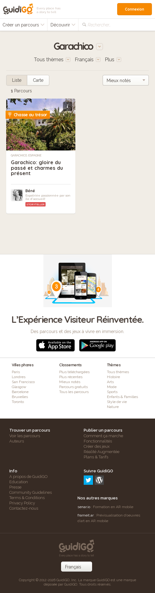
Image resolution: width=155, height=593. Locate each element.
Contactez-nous (23, 508)
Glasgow (19, 387)
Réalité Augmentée (101, 451)
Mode (112, 387)
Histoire (113, 377)
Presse (15, 487)
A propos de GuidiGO (28, 476)
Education (18, 481)
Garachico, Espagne (26, 155)
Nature (113, 407)
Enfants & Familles (122, 397)
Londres (18, 377)
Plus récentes (70, 377)
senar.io (84, 507)
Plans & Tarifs (96, 457)
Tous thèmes (118, 372)
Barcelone (20, 392)
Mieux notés (69, 382)
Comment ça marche (103, 435)
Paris (16, 372)
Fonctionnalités (98, 441)
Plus (113, 60)
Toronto (18, 402)
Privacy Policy (22, 503)
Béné (30, 190)
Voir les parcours (24, 435)
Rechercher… (99, 24)
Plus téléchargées (74, 372)
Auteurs (16, 441)
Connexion (134, 9)
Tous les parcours (74, 392)
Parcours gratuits (73, 387)
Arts (110, 382)
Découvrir (63, 24)
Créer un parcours (23, 24)
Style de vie (117, 402)
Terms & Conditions (27, 497)
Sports (112, 392)
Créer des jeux (97, 446)
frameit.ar (86, 515)
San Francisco (23, 382)
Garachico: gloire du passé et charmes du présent (36, 167)
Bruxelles (20, 397)
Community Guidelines (30, 492)
